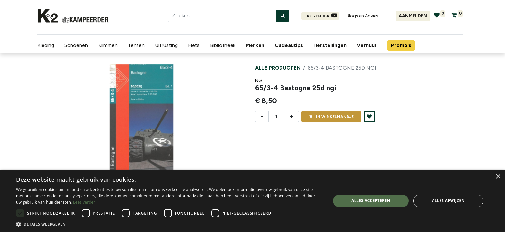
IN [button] (331, 116)
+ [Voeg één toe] (291, 116)
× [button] (497, 176)
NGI (258, 80)
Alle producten (277, 68)
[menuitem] (256, 45)
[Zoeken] (282, 16)
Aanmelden (413, 16)
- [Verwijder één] (262, 116)
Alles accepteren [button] (370, 200)
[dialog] (252, 201)
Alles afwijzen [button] (448, 200)
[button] (369, 116)
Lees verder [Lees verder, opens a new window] (84, 202)
